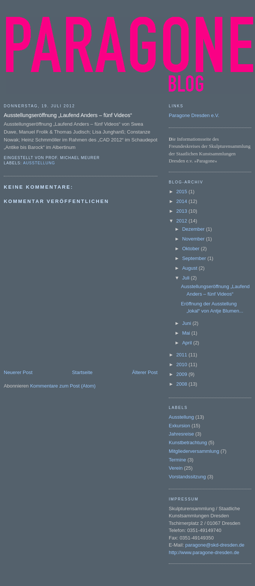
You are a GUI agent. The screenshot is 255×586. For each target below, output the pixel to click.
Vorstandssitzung (187, 476)
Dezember (194, 229)
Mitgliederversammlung (194, 451)
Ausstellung (39, 163)
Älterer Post (145, 372)
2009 (182, 374)
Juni (187, 323)
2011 (182, 355)
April (188, 343)
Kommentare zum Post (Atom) (63, 386)
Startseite (82, 372)
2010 (182, 364)
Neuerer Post (18, 372)
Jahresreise (181, 434)
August (190, 268)
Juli (186, 278)
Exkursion (179, 425)
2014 (182, 201)
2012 (182, 221)
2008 (182, 384)
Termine (177, 460)
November (194, 239)
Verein (176, 468)
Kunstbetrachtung (188, 442)
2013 (182, 211)
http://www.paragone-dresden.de (204, 552)
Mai (187, 333)
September (194, 258)
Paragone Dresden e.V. (194, 115)
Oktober (191, 248)
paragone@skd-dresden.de (214, 545)
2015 (182, 191)
